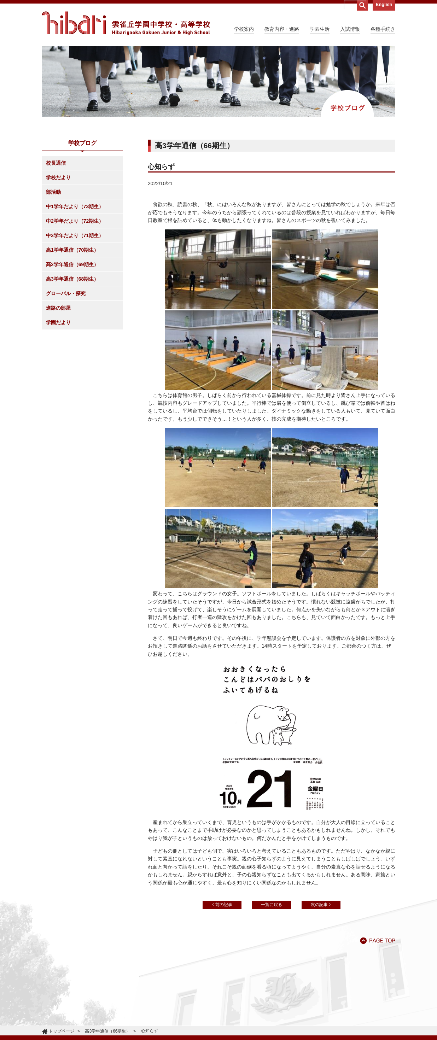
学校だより (58, 177)
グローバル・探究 (66, 293)
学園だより (58, 322)
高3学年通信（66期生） (107, 1031)
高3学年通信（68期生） (72, 279)
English (384, 4)
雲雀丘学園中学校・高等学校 (126, 23)
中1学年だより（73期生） (75, 206)
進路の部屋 (58, 308)
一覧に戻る (271, 904)
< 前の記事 (222, 904)
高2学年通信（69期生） (72, 264)
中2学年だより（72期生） (75, 221)
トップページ (61, 1031)
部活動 (53, 192)
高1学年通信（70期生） (72, 250)
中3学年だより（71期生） (75, 235)
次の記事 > (321, 904)
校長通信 (56, 163)
